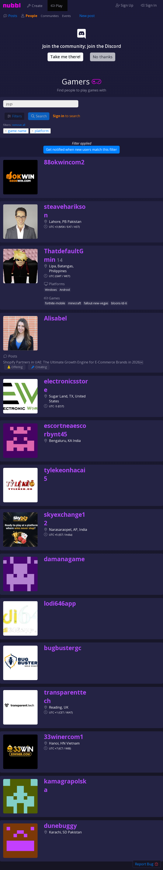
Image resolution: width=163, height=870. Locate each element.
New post (87, 15)
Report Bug (147, 864)
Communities (50, 16)
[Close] (5, 130)
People (31, 15)
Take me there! (65, 57)
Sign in (58, 116)
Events (66, 16)
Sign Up (124, 5)
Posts (12, 15)
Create (35, 5)
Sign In (149, 5)
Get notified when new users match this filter (81, 149)
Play (57, 5)
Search (39, 116)
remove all (18, 125)
